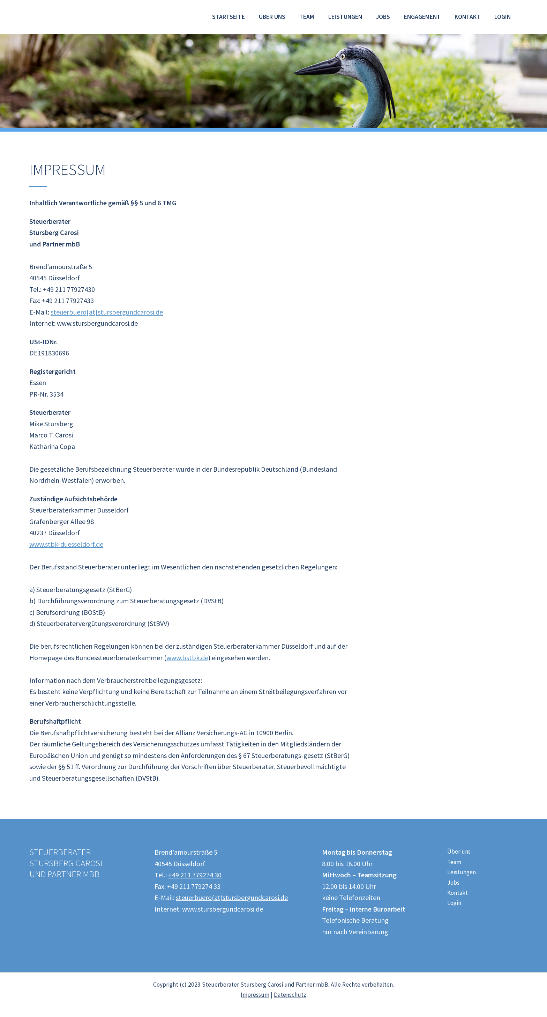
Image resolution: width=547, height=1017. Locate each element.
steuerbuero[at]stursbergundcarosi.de (107, 312)
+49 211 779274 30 (195, 874)
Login (502, 17)
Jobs (383, 17)
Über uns (272, 17)
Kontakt (467, 17)
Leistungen (345, 17)
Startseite (228, 17)
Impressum (255, 994)
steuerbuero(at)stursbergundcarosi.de (232, 897)
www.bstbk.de (187, 657)
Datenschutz (290, 994)
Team (306, 17)
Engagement (422, 17)
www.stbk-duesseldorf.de (66, 544)
